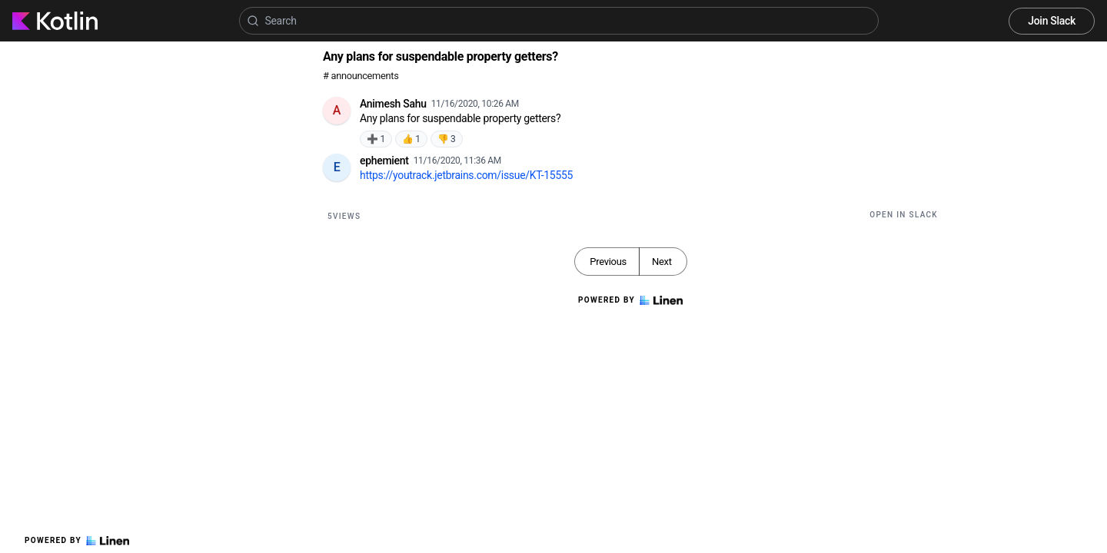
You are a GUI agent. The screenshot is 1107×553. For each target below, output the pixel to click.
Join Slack (1051, 21)
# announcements (360, 75)
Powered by (77, 540)
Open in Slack (903, 214)
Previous (608, 261)
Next (662, 261)
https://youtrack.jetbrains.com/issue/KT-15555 (466, 175)
